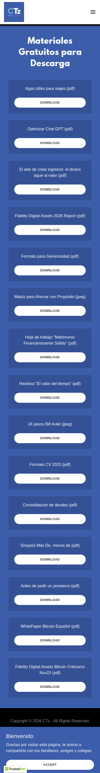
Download (50, 102)
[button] (93, 12)
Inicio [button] (50, 733)
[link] (14, 12)
